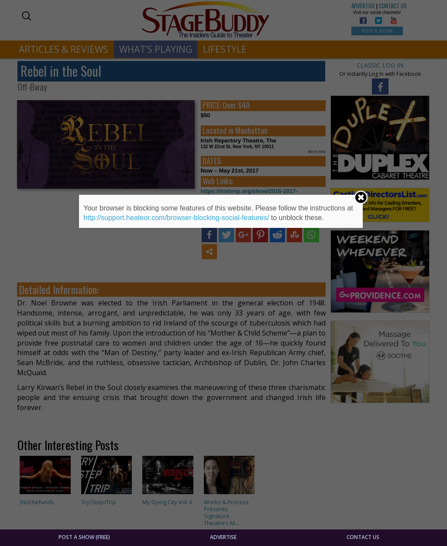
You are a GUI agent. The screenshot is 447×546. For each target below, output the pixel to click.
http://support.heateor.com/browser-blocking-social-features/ (176, 217)
